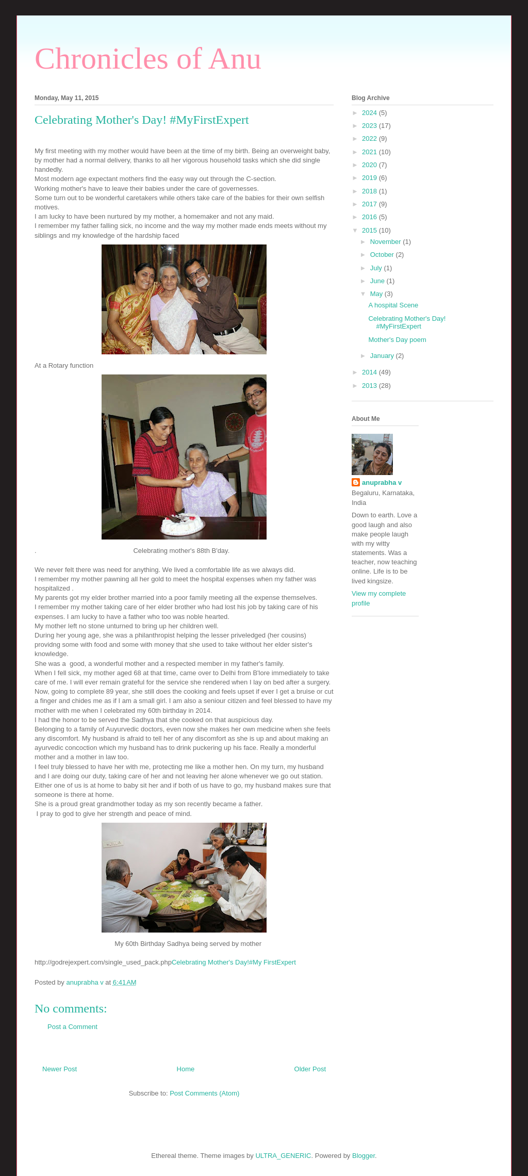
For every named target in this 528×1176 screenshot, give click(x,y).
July (377, 268)
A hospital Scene (393, 305)
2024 (370, 113)
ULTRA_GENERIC (283, 1155)
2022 (370, 138)
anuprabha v (382, 482)
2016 (370, 217)
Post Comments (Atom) (204, 1093)
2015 (370, 230)
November (386, 242)
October (383, 254)
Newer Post (59, 1069)
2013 (370, 385)
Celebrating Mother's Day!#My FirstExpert (234, 962)
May (377, 294)
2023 (370, 125)
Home (186, 1069)
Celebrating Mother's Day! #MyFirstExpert (407, 323)
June (378, 281)
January (383, 356)
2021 (370, 152)
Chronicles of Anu (148, 58)
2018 (370, 191)
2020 (370, 165)
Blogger (363, 1155)
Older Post (310, 1069)
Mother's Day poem (397, 340)
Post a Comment (72, 1027)
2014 (370, 372)
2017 (370, 204)
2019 (370, 178)
